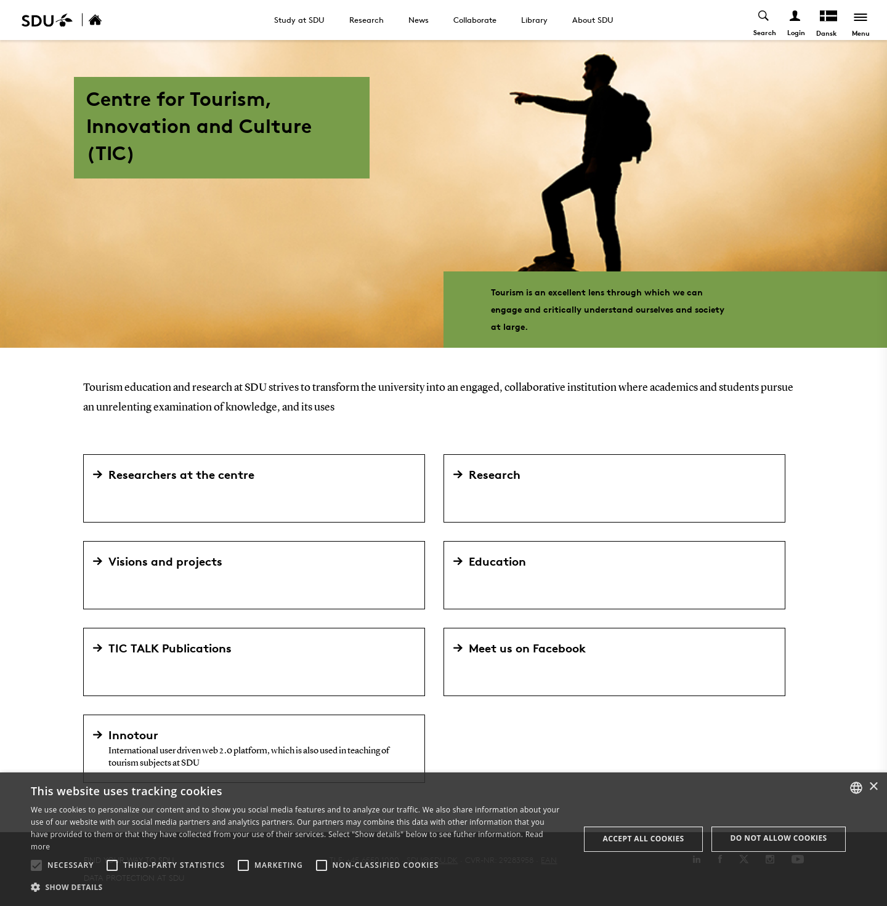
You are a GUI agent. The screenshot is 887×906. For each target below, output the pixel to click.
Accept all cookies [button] (643, 838)
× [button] (873, 787)
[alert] (443, 839)
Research (366, 20)
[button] (36, 865)
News (418, 20)
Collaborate (474, 20)
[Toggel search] (764, 20)
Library (534, 20)
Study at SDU (299, 20)
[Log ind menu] (795, 20)
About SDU (593, 20)
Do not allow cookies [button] (779, 838)
